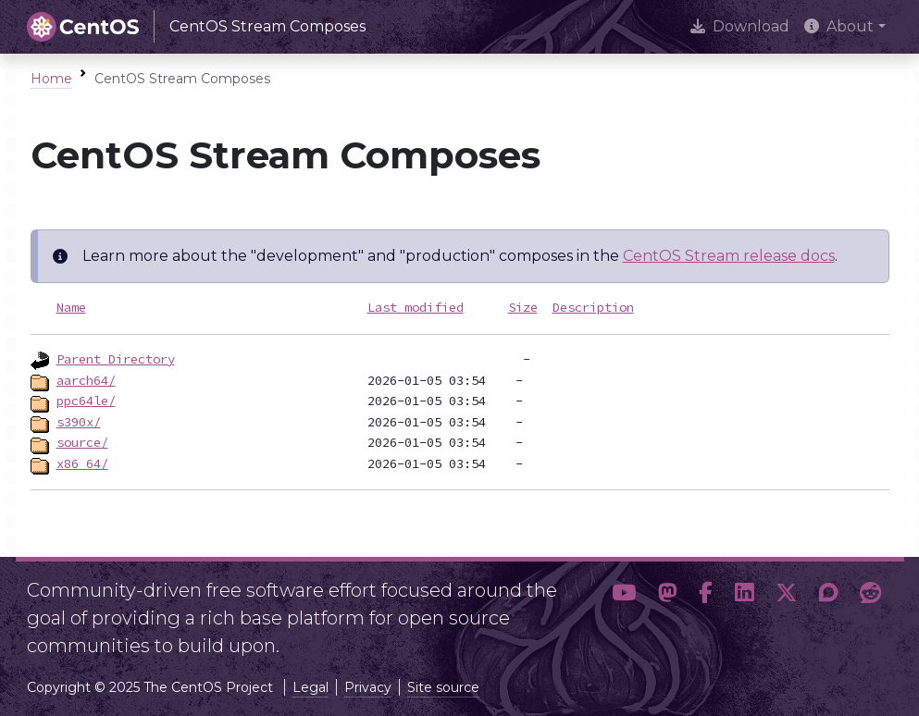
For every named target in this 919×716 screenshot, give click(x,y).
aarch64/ (86, 380)
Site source (443, 687)
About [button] (839, 26)
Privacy (367, 687)
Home (51, 78)
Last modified (415, 307)
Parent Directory (115, 359)
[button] (624, 610)
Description (593, 307)
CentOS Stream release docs (729, 256)
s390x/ (78, 422)
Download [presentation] (739, 26)
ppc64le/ (86, 400)
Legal (310, 687)
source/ (82, 442)
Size (523, 307)
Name (71, 307)
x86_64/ (82, 463)
